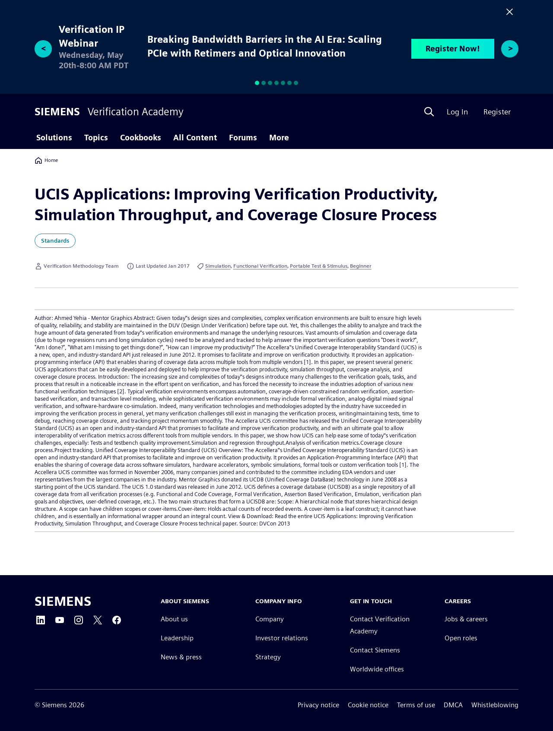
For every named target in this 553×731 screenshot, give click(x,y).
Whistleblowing (494, 705)
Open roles (461, 638)
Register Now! (453, 48)
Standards (55, 240)
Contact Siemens (375, 650)
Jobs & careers (466, 619)
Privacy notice (318, 705)
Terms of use (416, 705)
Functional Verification (260, 266)
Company (269, 619)
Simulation (218, 266)
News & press (181, 657)
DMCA (453, 705)
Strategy (268, 657)
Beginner (361, 266)
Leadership (177, 638)
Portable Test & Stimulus (318, 266)
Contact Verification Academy (380, 625)
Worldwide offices (377, 669)
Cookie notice (368, 705)
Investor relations (281, 638)
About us (174, 619)
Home (46, 160)
